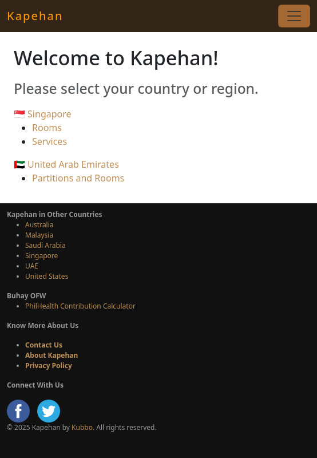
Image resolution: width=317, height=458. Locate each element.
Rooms (47, 127)
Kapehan (35, 15)
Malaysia (39, 235)
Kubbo (82, 427)
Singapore (41, 255)
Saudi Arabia (45, 245)
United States (46, 276)
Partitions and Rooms (78, 178)
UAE (31, 266)
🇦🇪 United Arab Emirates (66, 164)
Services (49, 141)
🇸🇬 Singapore (43, 114)
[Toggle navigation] (294, 16)
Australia (39, 225)
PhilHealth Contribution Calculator (80, 306)
